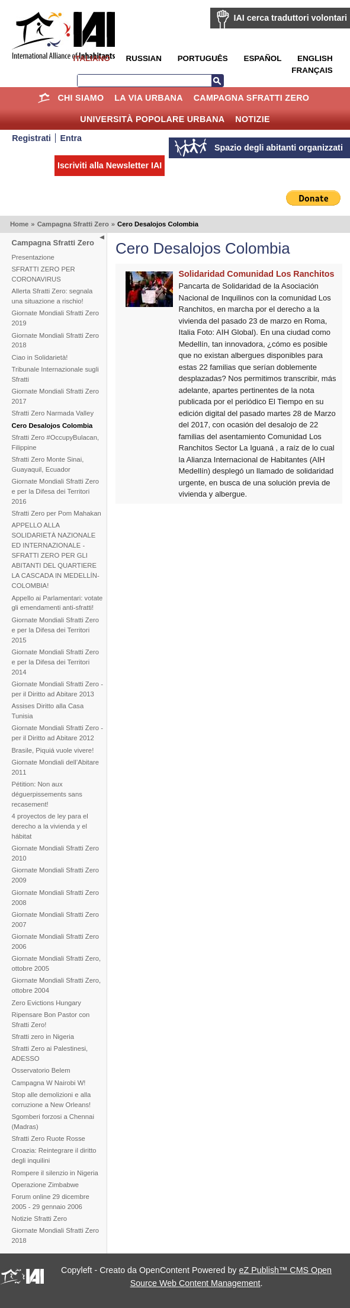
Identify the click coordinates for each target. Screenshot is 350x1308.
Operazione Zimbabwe (45, 1184)
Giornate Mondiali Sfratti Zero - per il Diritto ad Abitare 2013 (57, 689)
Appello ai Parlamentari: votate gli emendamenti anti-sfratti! (57, 603)
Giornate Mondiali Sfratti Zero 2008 (55, 897)
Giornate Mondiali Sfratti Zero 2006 (55, 941)
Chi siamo (80, 98)
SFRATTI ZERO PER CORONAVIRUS (43, 274)
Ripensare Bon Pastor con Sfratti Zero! (51, 1019)
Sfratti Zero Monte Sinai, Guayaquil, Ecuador (48, 464)
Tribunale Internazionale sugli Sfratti (55, 374)
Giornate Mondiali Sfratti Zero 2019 (55, 318)
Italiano (91, 58)
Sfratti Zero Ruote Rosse (48, 1138)
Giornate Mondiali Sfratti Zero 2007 (55, 919)
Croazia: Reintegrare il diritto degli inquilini (54, 1155)
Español (262, 58)
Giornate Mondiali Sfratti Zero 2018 (55, 340)
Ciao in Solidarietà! (40, 357)
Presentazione (33, 257)
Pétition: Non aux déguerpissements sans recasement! (47, 794)
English (315, 58)
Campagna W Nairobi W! (49, 1082)
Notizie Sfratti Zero (40, 1218)
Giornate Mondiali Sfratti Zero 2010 (55, 853)
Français (311, 70)
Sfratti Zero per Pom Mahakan (56, 513)
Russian (144, 58)
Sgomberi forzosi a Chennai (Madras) (53, 1121)
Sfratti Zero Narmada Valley (53, 413)
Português (203, 58)
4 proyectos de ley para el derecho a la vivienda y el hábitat (50, 826)
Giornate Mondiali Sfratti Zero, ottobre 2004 (56, 985)
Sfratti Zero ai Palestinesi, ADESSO (50, 1053)
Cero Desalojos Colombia (52, 425)
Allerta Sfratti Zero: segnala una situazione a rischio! (52, 296)
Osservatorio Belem (41, 1070)
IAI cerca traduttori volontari (290, 18)
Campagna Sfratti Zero (252, 98)
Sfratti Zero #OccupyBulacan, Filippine (55, 442)
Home (44, 97)
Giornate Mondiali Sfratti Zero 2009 (55, 875)
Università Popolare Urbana (152, 119)
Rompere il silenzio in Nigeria (55, 1172)
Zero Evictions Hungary (46, 1002)
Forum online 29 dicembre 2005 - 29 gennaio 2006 (50, 1201)
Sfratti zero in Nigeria (43, 1036)
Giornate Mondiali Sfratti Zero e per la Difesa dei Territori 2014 (55, 662)
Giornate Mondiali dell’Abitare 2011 (55, 767)
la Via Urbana (148, 98)
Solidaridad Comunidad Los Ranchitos (257, 274)
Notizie (252, 119)
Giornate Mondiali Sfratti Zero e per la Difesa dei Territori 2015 (55, 630)
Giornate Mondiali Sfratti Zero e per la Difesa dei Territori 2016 (55, 491)
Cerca (217, 81)
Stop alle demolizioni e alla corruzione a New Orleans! (51, 1099)
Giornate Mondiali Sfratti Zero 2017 (55, 396)
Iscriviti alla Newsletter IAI (109, 165)
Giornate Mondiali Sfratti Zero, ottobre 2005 (56, 963)
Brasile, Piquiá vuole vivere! (53, 750)
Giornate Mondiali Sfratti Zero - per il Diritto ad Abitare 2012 (57, 732)
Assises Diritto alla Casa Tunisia (48, 710)
